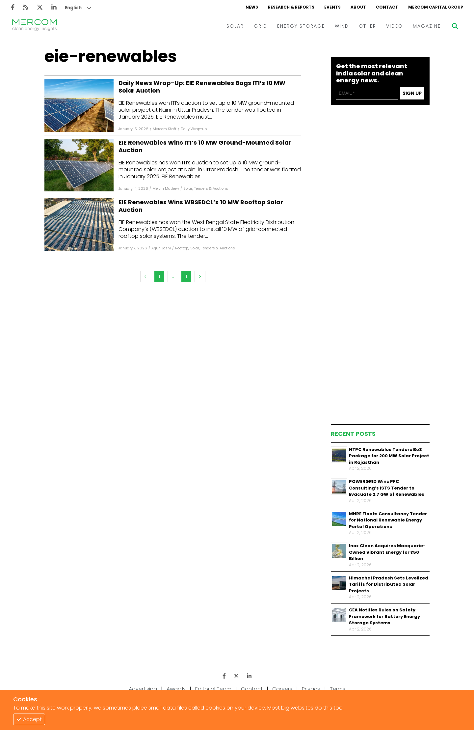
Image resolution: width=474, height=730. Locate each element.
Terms (337, 689)
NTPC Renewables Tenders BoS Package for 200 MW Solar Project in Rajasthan (389, 455)
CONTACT (387, 7)
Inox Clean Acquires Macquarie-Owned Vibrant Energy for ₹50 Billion (387, 552)
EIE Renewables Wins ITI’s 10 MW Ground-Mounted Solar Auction (204, 146)
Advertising (143, 689)
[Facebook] (13, 7)
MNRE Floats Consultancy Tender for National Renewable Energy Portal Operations (388, 520)
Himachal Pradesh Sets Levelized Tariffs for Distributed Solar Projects (388, 584)
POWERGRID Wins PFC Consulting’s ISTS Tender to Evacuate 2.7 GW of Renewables (386, 487)
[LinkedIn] (54, 7)
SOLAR (235, 26)
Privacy (311, 689)
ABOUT (358, 7)
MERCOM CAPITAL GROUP (435, 7)
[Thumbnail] (339, 454)
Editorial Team (213, 689)
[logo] (34, 26)
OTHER (367, 26)
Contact (252, 689)
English (73, 8)
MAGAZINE (427, 26)
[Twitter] (40, 7)
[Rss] (26, 7)
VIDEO (394, 26)
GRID (260, 26)
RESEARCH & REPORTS (291, 7)
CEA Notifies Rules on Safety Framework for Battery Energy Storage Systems (384, 616)
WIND (342, 26)
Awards (176, 689)
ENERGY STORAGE (301, 26)
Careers (282, 689)
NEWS (252, 7)
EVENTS (332, 7)
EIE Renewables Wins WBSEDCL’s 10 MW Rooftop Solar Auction (200, 206)
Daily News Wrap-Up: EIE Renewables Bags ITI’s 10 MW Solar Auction (201, 87)
